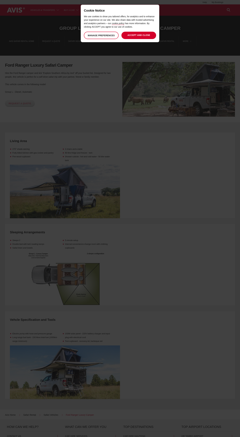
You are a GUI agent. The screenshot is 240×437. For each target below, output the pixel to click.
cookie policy (118, 23)
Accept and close (139, 35)
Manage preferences (101, 35)
